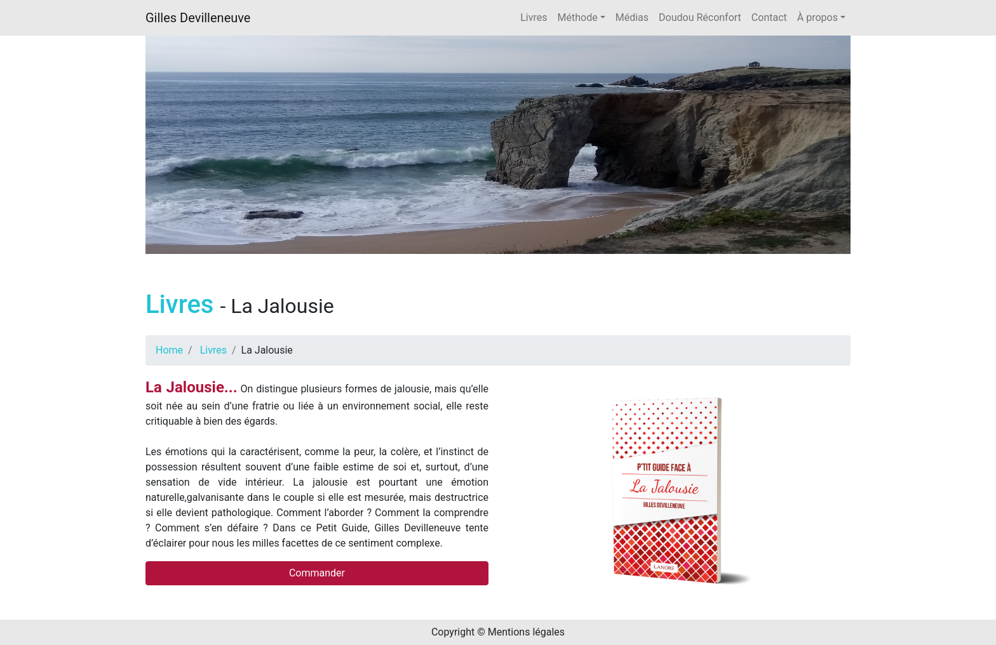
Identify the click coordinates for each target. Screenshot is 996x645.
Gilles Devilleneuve (197, 17)
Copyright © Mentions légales (498, 632)
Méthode (578, 17)
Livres (533, 17)
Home (169, 350)
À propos (817, 17)
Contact (769, 17)
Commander (317, 573)
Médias (632, 17)
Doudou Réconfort (700, 17)
